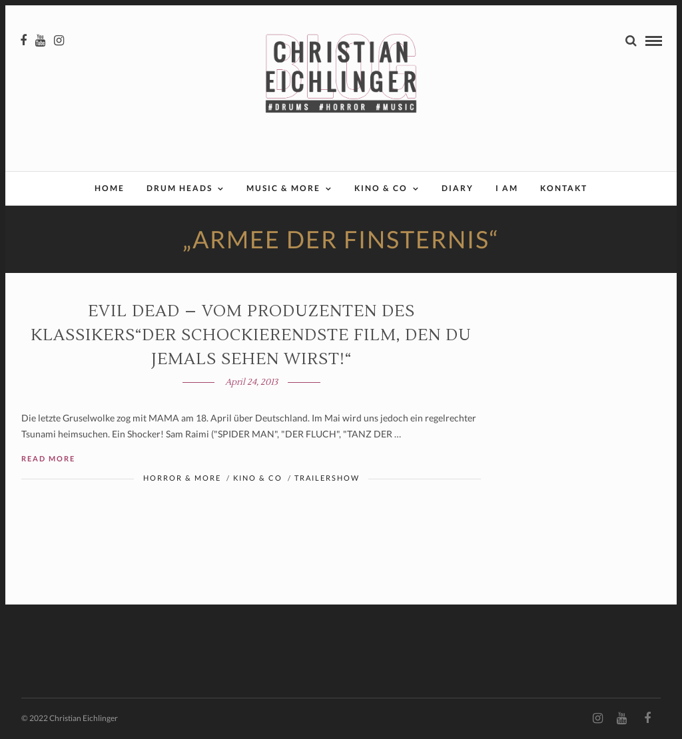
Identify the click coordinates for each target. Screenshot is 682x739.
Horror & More (182, 477)
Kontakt (563, 188)
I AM (507, 188)
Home (110, 188)
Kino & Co (381, 188)
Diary (458, 188)
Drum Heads (179, 188)
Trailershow (327, 477)
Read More (48, 458)
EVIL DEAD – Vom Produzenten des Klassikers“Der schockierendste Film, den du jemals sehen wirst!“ (251, 335)
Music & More (283, 188)
